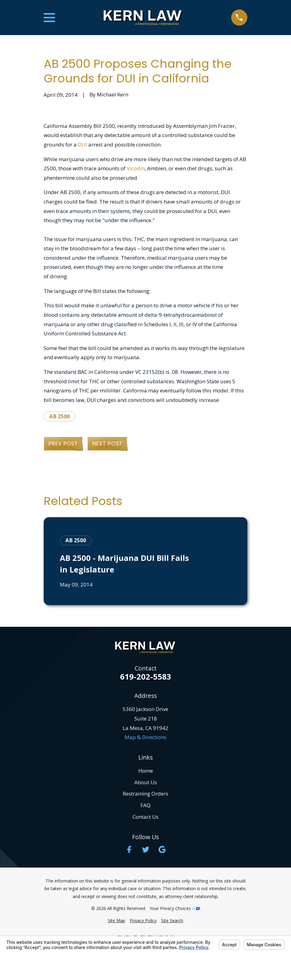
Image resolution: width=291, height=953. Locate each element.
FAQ (145, 805)
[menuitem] (116, 921)
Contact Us (145, 816)
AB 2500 (59, 416)
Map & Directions (145, 737)
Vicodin (136, 168)
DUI (82, 144)
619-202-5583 (145, 677)
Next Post (107, 443)
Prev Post (63, 443)
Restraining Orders (145, 793)
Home (145, 770)
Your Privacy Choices (175, 908)
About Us (145, 782)
